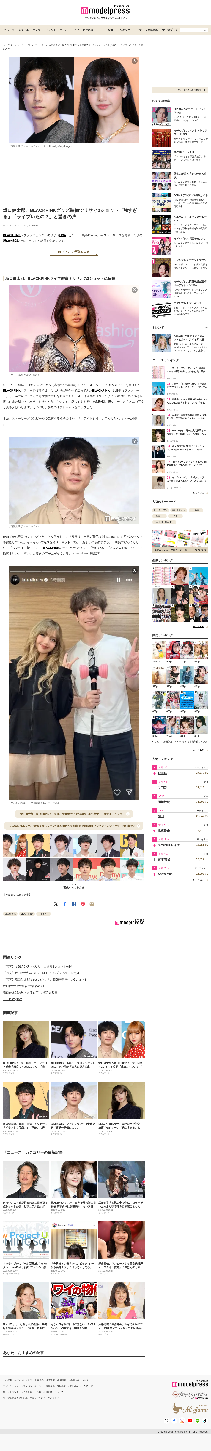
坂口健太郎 (10, 240)
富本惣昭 (164, 859)
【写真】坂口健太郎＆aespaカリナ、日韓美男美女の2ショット (45, 979)
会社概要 (7, 1380)
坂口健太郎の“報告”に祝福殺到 (23, 986)
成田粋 (162, 773)
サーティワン (160, 510)
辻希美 (196, 510)
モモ (175, 516)
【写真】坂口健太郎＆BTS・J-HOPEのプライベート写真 (41, 973)
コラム (63, 29)
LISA (62, 235)
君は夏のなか (178, 510)
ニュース (9, 29)
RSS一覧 (88, 1386)
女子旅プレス (170, 29)
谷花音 (159, 516)
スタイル (23, 29)
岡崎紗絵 (164, 802)
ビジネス (88, 29)
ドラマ (138, 29)
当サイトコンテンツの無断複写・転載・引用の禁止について (33, 1392)
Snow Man (165, 874)
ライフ (75, 29)
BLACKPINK (12, 235)
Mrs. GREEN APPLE (164, 522)
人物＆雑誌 (151, 29)
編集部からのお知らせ (80, 1380)
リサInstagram (12, 999)
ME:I (161, 816)
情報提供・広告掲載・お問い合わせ (63, 1386)
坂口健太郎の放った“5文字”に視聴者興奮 (30, 992)
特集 (110, 29)
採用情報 (61, 1380)
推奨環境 (50, 1380)
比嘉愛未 (164, 830)
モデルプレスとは (23, 1380)
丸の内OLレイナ (169, 845)
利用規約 (39, 1380)
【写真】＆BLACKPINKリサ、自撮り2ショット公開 (37, 966)
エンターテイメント (44, 29)
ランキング (123, 29)
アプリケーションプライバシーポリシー (23, 1386)
